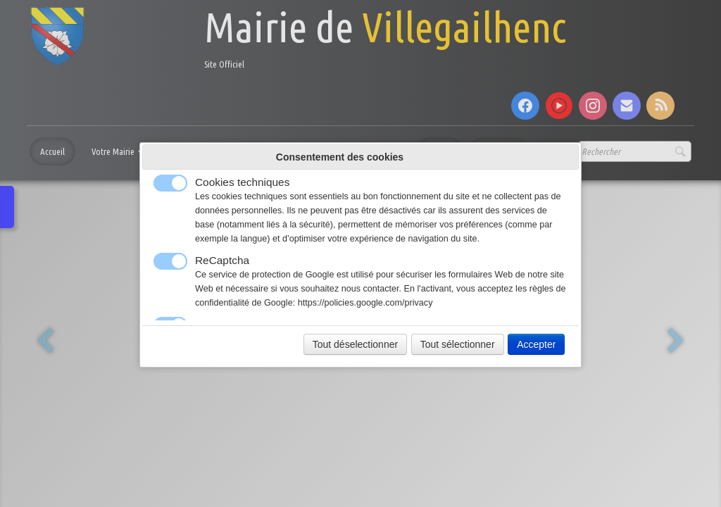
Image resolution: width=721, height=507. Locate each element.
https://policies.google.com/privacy (365, 303)
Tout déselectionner (355, 344)
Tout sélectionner (457, 344)
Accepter (536, 344)
